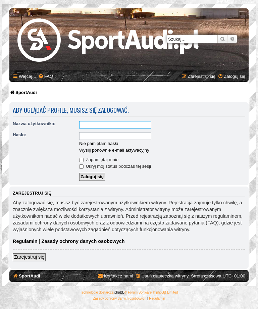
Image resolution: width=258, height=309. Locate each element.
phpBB (119, 292)
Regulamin (25, 241)
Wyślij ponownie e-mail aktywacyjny (114, 150)
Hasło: (19, 134)
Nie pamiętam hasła (98, 143)
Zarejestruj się (29, 257)
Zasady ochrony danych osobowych (83, 241)
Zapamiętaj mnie (98, 159)
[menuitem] (45, 76)
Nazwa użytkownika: (34, 123)
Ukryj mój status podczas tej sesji (115, 166)
